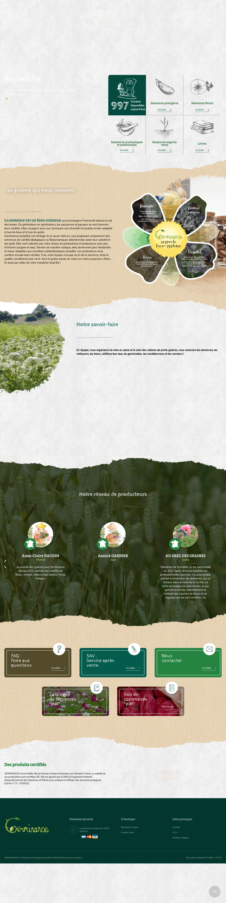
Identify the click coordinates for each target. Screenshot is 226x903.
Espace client (128, 833)
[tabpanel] (40, 85)
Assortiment (140, 47)
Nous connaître (67, 47)
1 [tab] (7, 99)
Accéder (164, 109)
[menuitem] (205, 7)
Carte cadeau (101, 47)
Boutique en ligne (189, 47)
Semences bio (34, 47)
